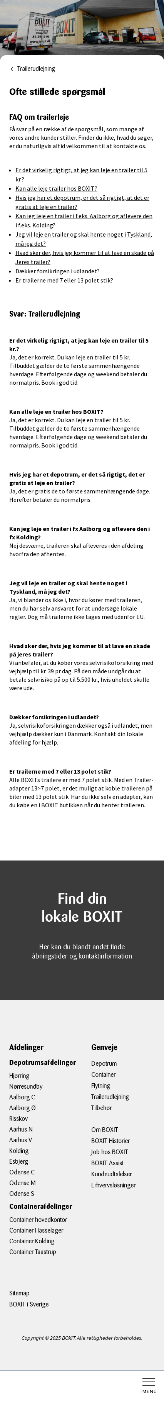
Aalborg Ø (22, 1108)
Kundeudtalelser (111, 1174)
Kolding (18, 1150)
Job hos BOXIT (109, 1152)
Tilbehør (101, 1108)
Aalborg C (22, 1097)
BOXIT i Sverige (29, 1304)
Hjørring (19, 1075)
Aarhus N (21, 1129)
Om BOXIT (104, 1129)
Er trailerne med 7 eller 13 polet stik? (64, 280)
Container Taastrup (32, 1252)
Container (103, 1074)
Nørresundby (25, 1086)
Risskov (18, 1118)
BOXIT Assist (107, 1163)
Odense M (22, 1183)
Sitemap (19, 1293)
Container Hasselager (36, 1230)
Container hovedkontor (38, 1219)
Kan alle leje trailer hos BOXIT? (56, 188)
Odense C (22, 1172)
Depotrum (104, 1063)
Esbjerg (18, 1161)
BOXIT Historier (110, 1141)
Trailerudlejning (110, 1097)
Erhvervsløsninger (113, 1185)
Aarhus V (20, 1140)
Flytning (100, 1085)
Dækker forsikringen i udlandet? (57, 271)
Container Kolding (31, 1241)
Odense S (21, 1193)
